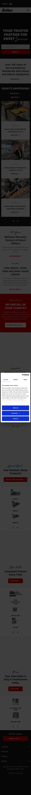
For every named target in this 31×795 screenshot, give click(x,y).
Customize (15, 413)
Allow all (15, 407)
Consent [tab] (5, 379)
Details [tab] (15, 379)
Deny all (15, 418)
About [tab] (25, 379)
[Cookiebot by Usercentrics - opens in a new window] (22, 375)
